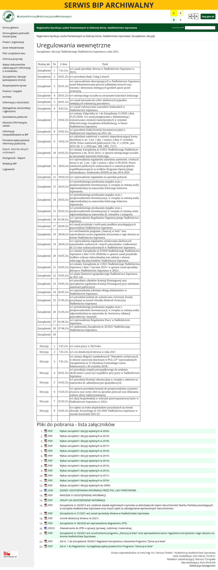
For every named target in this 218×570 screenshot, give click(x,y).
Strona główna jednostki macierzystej (16, 35)
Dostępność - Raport (14, 158)
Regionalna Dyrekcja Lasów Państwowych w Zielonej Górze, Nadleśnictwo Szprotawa (83, 36)
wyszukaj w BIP (178, 27)
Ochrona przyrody (13, 59)
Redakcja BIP (10, 163)
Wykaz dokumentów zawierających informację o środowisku (16, 68)
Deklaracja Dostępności (202, 565)
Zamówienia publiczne (15, 116)
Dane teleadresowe (13, 47)
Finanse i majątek (12, 91)
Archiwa (7, 96)
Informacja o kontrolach (16, 102)
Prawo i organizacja (13, 42)
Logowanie (8, 169)
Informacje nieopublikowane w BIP (15, 133)
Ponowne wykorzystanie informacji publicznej (16, 142)
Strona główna (11, 27)
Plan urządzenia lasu (14, 53)
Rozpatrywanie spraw (14, 85)
